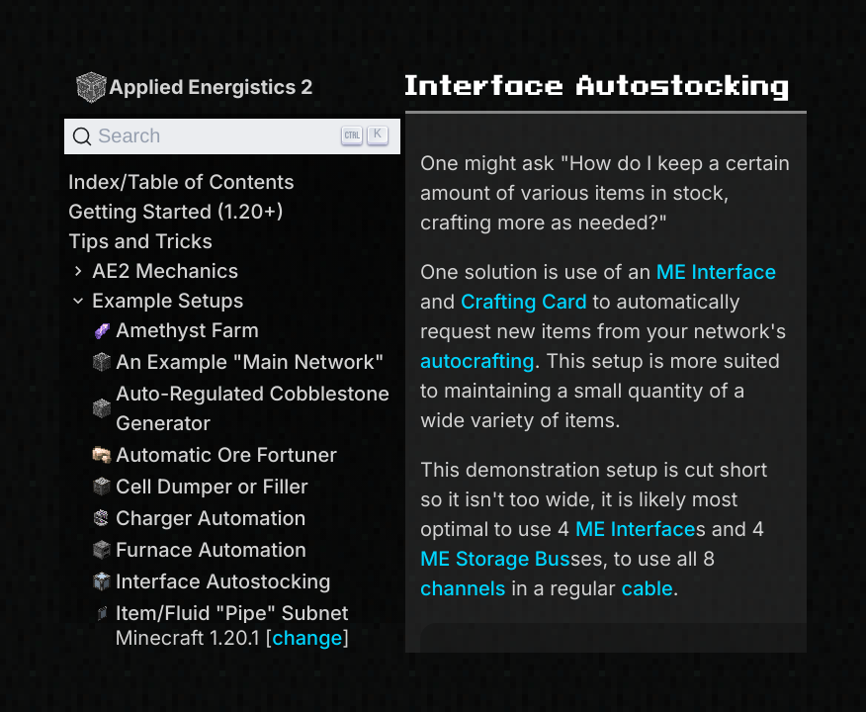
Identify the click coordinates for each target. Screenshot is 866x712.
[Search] (232, 136)
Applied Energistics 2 (193, 86)
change (307, 638)
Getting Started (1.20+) (176, 211)
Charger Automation (199, 518)
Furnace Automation (199, 550)
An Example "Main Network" (238, 362)
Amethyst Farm (175, 330)
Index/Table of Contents (181, 182)
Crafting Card (524, 301)
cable (647, 588)
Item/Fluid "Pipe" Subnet (220, 613)
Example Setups (155, 300)
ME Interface (716, 272)
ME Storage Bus (495, 559)
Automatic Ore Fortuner (214, 455)
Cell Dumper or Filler (200, 486)
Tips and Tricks (140, 241)
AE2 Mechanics (153, 271)
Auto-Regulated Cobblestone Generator (241, 408)
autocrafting (477, 361)
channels (463, 588)
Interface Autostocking (211, 581)
